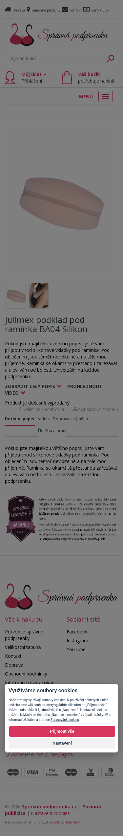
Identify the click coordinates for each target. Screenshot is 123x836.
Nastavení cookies (50, 813)
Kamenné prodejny (43, 10)
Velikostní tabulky (23, 647)
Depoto (54, 822)
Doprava (15, 10)
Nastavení (62, 743)
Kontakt (72, 10)
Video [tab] (43, 419)
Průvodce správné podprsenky (24, 634)
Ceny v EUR (96, 10)
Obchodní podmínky (26, 674)
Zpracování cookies (65, 720)
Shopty (39, 822)
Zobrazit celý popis (30, 386)
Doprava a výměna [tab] (70, 419)
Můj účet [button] (33, 77)
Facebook (77, 631)
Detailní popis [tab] (19, 419)
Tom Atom (73, 822)
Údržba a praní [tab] (52, 430)
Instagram (77, 640)
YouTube (76, 649)
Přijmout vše (62, 731)
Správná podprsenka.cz (49, 806)
